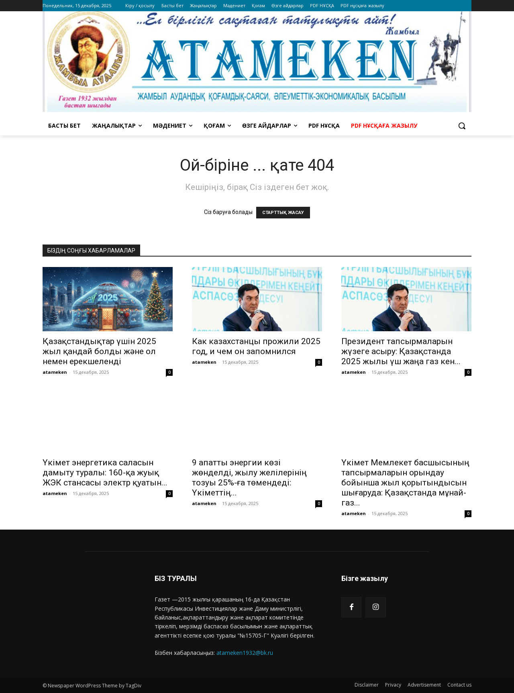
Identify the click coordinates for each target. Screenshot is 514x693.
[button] (461, 125)
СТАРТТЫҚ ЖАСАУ (283, 212)
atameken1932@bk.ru (244, 652)
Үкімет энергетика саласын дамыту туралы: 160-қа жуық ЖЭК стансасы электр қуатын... (105, 472)
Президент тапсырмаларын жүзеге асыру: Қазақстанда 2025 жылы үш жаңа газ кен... (401, 351)
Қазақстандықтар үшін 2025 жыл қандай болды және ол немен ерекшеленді (99, 351)
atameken (55, 372)
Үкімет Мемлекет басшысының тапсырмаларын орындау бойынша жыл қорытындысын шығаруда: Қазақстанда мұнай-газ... (405, 483)
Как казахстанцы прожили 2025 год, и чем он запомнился (256, 346)
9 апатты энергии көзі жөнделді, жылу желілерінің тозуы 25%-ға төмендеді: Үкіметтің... (249, 477)
